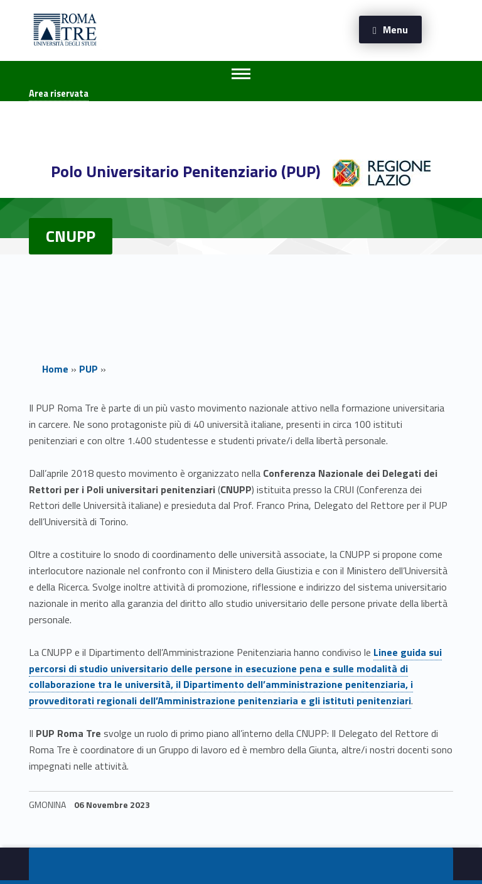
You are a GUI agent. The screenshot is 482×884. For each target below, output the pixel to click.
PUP (88, 368)
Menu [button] (395, 29)
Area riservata (58, 94)
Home (55, 368)
